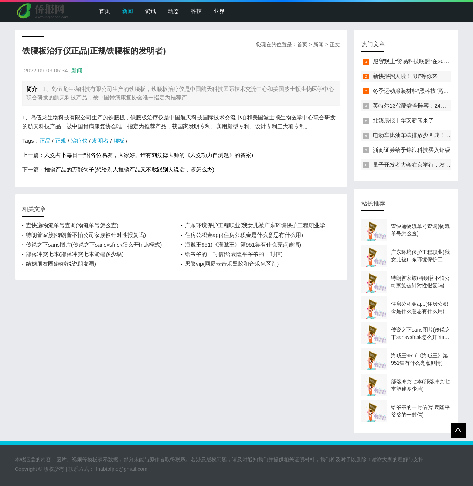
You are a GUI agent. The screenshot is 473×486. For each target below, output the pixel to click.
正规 (60, 140)
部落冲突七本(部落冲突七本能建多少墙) (75, 254)
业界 (219, 11)
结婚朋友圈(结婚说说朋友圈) (61, 264)
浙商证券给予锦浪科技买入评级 (411, 150)
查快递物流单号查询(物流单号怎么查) (72, 225)
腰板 (119, 140)
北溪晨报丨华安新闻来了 (403, 120)
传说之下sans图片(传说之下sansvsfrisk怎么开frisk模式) (94, 244)
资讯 (150, 11)
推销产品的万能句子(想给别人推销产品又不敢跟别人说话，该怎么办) (129, 169)
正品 (45, 140)
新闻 (127, 11)
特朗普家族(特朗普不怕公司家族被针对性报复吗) (86, 235)
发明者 (100, 140)
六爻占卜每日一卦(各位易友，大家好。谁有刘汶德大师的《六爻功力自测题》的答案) (148, 155)
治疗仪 (79, 140)
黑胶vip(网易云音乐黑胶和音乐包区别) (232, 264)
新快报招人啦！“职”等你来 (405, 76)
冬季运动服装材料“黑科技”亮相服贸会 (419, 91)
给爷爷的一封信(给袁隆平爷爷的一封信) (234, 254)
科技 (196, 11)
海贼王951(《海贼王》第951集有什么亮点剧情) (243, 244)
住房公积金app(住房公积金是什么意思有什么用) (244, 235)
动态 (173, 11)
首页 (104, 11)
